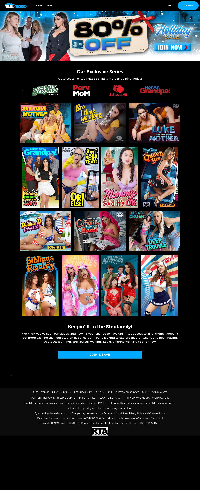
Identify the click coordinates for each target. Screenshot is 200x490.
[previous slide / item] (2, 36)
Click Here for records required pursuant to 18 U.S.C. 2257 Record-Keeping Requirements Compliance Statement (100, 418)
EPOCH (107, 403)
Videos (50, 5)
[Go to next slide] (189, 375)
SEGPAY (97, 403)
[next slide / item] (198, 36)
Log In (168, 5)
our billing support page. (161, 403)
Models (39, 5)
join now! (188, 5)
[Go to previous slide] (11, 375)
